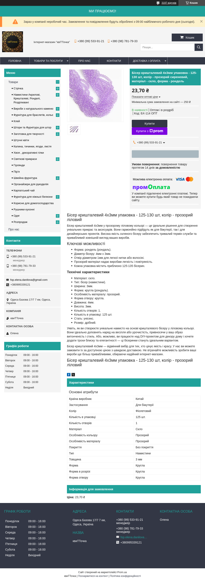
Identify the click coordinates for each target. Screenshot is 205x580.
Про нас (84, 60)
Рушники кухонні (24, 209)
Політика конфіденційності (125, 576)
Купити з (149, 131)
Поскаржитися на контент (93, 576)
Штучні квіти (21, 140)
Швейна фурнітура (25, 177)
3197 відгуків (168, 2)
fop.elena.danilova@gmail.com (28, 279)
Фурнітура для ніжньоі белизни (33, 196)
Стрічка (18, 88)
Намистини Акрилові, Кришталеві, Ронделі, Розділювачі (27, 98)
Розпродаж (20, 222)
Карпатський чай (24, 190)
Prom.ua (122, 572)
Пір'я (17, 171)
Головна (14, 60)
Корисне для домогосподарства (34, 203)
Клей (17, 121)
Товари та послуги (48, 60)
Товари (13, 82)
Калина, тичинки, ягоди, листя (32, 146)
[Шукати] (199, 47)
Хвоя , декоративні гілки (29, 152)
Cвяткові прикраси (25, 158)
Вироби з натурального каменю (33, 108)
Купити (150, 123)
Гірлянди (19, 165)
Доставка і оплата (146, 60)
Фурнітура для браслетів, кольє (33, 114)
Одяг (17, 215)
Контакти (114, 60)
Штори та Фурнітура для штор (32, 127)
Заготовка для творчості (29, 133)
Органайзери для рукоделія (31, 184)
